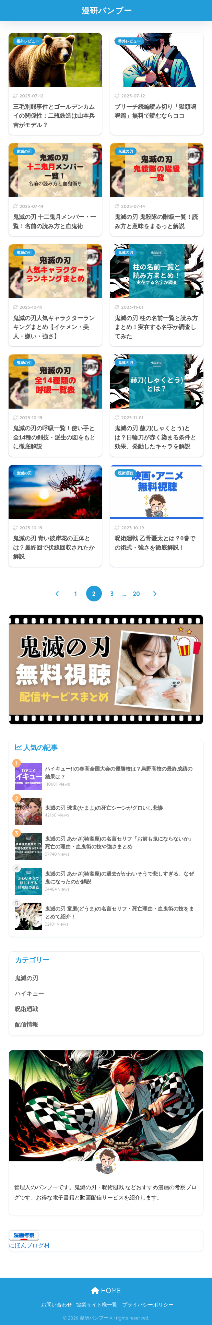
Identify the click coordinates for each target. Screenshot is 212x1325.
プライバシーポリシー (148, 1305)
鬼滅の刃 (24, 151)
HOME (106, 1290)
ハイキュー (29, 993)
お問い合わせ (56, 1305)
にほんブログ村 (29, 1245)
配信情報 (26, 1024)
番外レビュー (27, 41)
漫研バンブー (107, 10)
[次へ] (154, 593)
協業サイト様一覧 (96, 1305)
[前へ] (58, 593)
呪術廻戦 (125, 473)
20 (136, 593)
